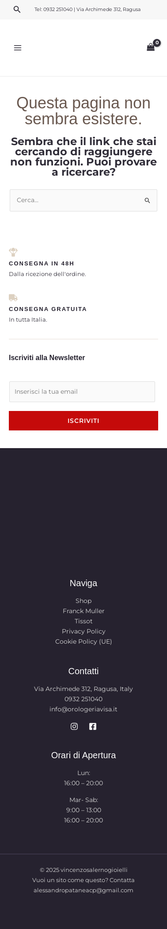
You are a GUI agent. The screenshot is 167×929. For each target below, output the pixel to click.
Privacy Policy (84, 631)
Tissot (84, 621)
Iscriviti (83, 421)
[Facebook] (93, 726)
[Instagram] (74, 726)
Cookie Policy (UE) (83, 641)
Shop (83, 601)
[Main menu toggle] (18, 48)
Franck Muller (84, 611)
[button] (17, 9)
